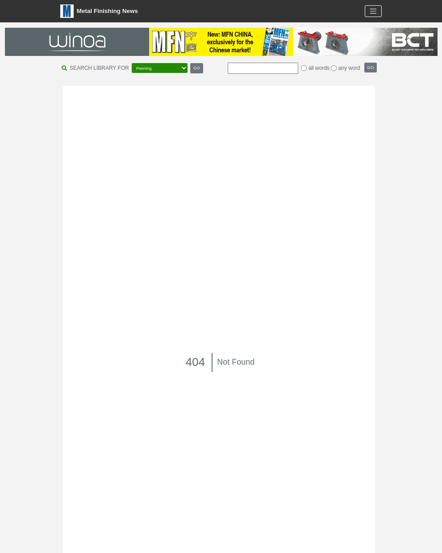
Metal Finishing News (99, 11)
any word (349, 68)
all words (319, 68)
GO (196, 67)
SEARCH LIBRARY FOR (99, 68)
